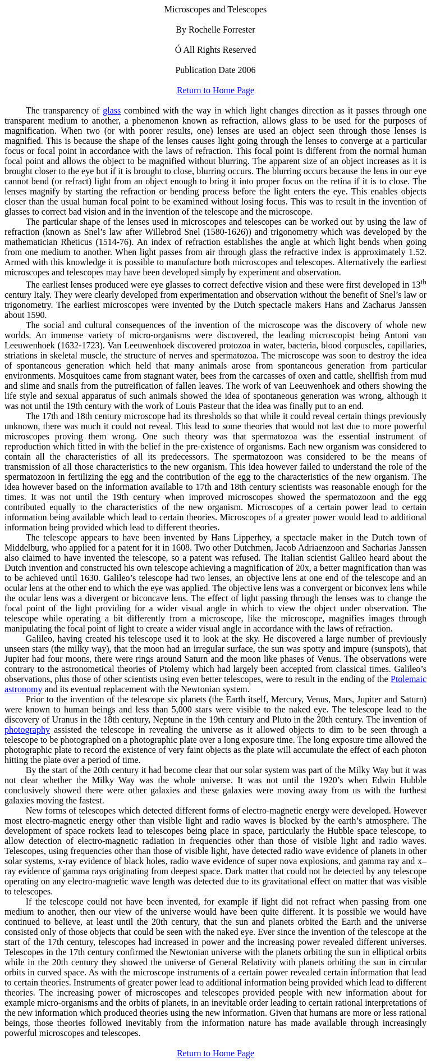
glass (112, 110)
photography (27, 729)
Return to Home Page (215, 90)
